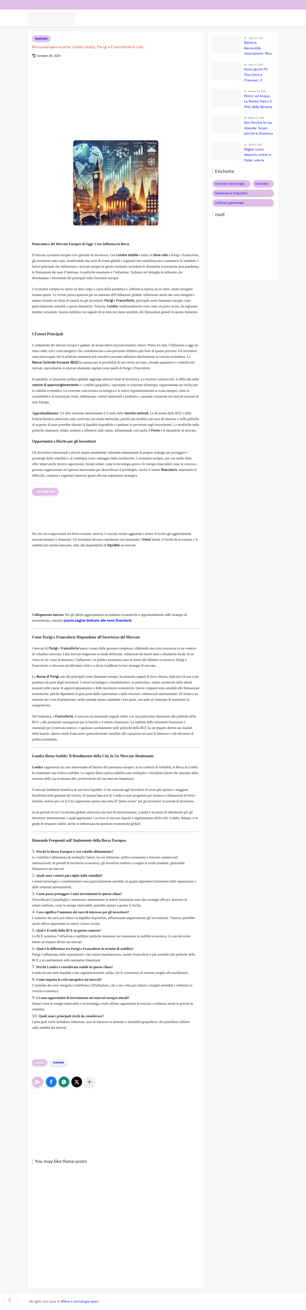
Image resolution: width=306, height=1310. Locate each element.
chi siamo (51, 5)
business (41, 38)
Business (222, 18)
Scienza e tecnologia (230, 183)
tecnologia (100, 18)
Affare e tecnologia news (79, 1301)
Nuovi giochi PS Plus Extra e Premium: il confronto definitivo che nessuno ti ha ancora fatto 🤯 (256, 75)
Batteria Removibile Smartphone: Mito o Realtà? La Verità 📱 (258, 48)
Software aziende (124, 18)
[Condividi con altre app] (89, 1082)
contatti (35, 5)
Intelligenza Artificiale (157, 18)
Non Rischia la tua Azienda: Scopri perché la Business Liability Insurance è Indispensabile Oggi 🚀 (258, 128)
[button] (51, 1082)
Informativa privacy (77, 5)
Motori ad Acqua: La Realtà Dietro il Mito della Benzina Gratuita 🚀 (258, 102)
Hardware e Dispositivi (194, 18)
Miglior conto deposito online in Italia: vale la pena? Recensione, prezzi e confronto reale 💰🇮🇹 (258, 155)
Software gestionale (229, 202)
